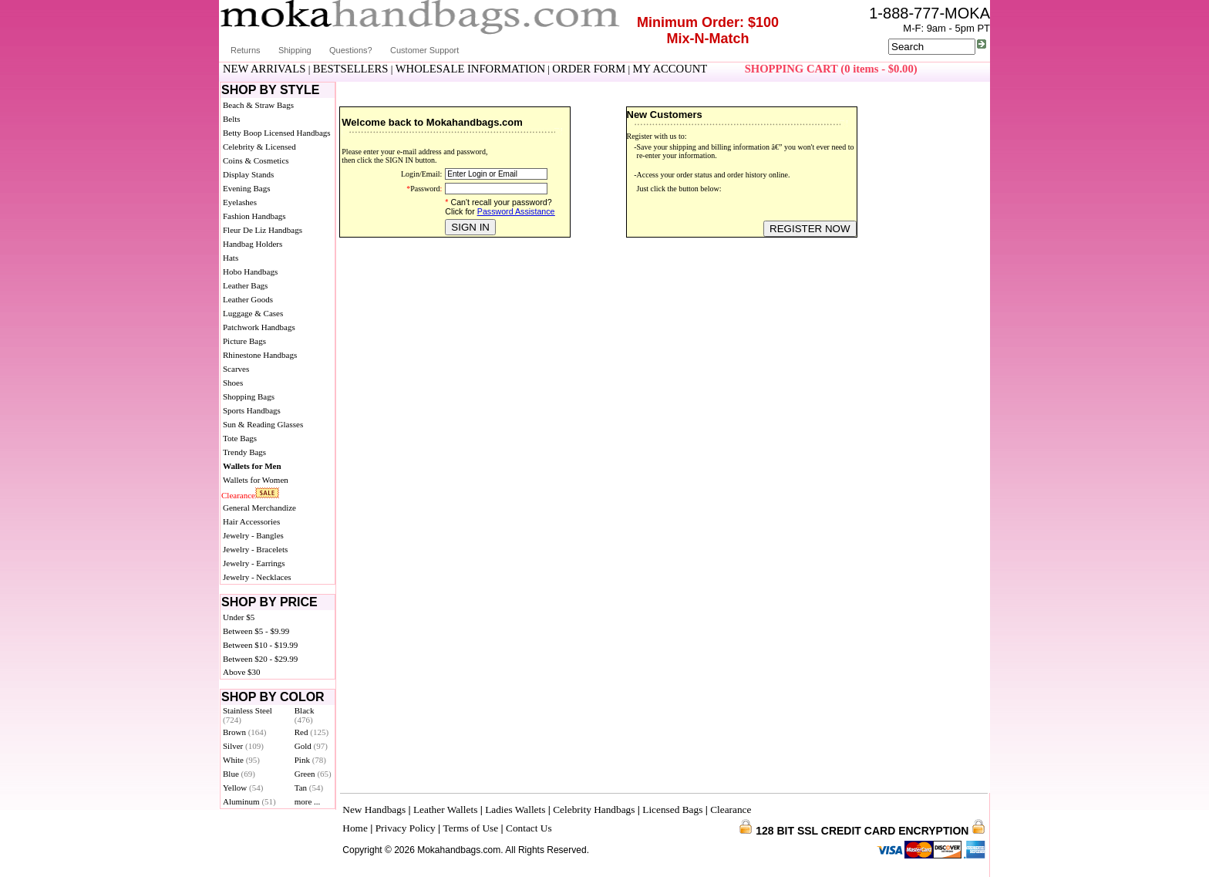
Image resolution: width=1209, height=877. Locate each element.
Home (355, 828)
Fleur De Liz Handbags (262, 229)
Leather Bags (245, 285)
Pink (310, 759)
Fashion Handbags (254, 216)
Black (305, 715)
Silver (243, 746)
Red (311, 732)
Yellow (243, 787)
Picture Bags (244, 341)
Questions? (350, 50)
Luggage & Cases (253, 313)
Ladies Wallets (515, 809)
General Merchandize (259, 507)
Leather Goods (248, 299)
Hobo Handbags (250, 271)
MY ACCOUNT (670, 68)
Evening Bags (246, 188)
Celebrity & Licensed (259, 146)
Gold (311, 746)
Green (313, 773)
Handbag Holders (252, 243)
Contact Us (529, 828)
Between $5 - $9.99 (256, 631)
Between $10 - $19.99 (260, 644)
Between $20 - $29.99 (260, 658)
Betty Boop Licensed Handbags (277, 132)
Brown (245, 732)
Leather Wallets (445, 809)
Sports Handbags (252, 410)
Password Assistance (516, 211)
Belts (232, 118)
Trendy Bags (244, 452)
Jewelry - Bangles (253, 535)
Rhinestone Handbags (260, 354)
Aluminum (249, 801)
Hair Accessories (251, 521)
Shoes (233, 382)
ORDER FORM (588, 68)
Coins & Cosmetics (256, 160)
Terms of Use (471, 828)
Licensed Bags (672, 809)
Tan (309, 787)
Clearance (238, 495)
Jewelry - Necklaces (257, 577)
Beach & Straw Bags (258, 105)
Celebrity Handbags (594, 809)
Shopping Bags (248, 396)
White (241, 759)
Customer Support (424, 50)
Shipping (295, 50)
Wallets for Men (252, 466)
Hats (230, 257)
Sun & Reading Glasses (263, 424)
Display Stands (248, 174)
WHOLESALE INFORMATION (470, 68)
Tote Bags (240, 438)
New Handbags (374, 809)
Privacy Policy (405, 828)
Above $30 (242, 671)
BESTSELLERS (351, 68)
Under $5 (238, 617)
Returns (246, 50)
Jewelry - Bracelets (255, 549)
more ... (308, 801)
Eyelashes (240, 202)
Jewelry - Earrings (254, 563)
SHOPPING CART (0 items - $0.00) (831, 68)
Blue (239, 773)
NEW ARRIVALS (264, 68)
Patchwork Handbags (259, 327)
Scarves (236, 368)
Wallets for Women (255, 479)
